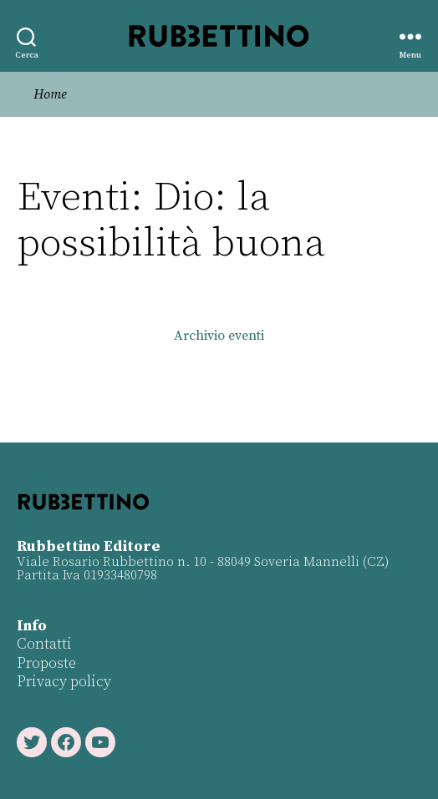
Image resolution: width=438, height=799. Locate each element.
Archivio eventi (219, 335)
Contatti (44, 644)
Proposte (46, 663)
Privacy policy (64, 681)
